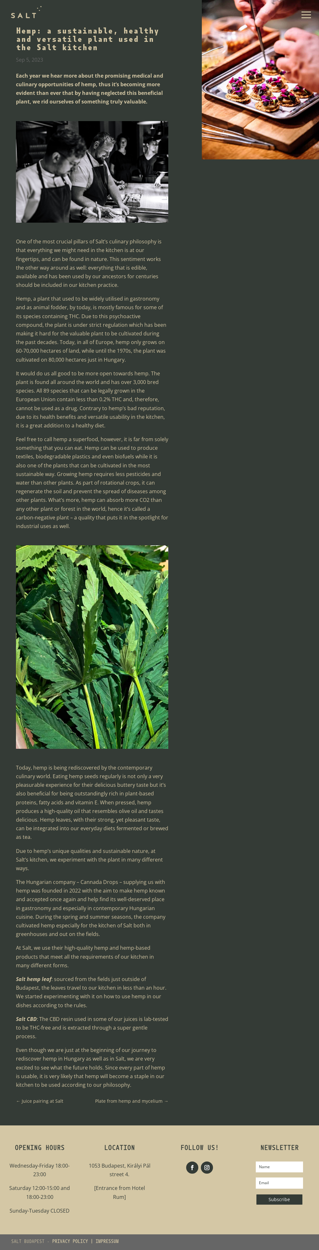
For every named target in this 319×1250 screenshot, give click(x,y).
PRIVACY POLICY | (73, 1242)
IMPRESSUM (106, 1242)
